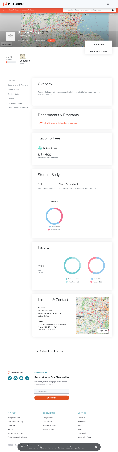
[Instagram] (27, 378)
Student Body (13, 94)
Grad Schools (14, 10)
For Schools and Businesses (17, 437)
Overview (11, 80)
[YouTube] (21, 378)
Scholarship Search (50, 425)
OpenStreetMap (102, 14)
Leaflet (90, 14)
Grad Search (47, 422)
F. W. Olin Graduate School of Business (57, 123)
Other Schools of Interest (18, 108)
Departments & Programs (18, 85)
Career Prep (12, 425)
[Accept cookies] (94, 447)
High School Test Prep (15, 433)
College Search (48, 418)
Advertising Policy (84, 437)
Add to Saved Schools (98, 51)
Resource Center (49, 429)
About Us (81, 418)
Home (4, 10)
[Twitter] (10, 378)
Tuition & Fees (13, 89)
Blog (80, 429)
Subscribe (51, 398)
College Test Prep (14, 418)
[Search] (108, 4)
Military (10, 429)
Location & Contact (15, 103)
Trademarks (82, 433)
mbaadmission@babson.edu (54, 324)
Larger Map (6, 44)
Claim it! (51, 40)
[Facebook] (15, 378)
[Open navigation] (113, 4)
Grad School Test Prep (15, 422)
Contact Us (82, 422)
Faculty (11, 98)
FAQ (79, 425)
